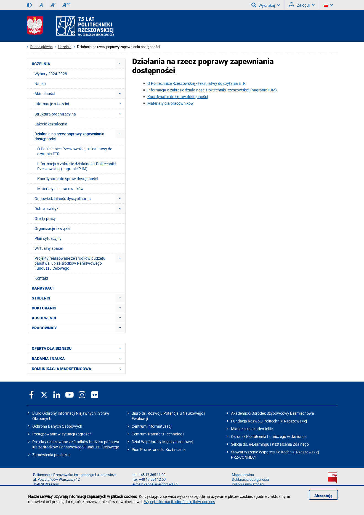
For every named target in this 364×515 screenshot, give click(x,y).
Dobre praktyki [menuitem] (46, 208)
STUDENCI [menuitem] (41, 298)
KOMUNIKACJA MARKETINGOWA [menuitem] (78, 368)
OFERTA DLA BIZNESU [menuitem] (78, 348)
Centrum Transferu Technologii (158, 434)
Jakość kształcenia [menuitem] (50, 124)
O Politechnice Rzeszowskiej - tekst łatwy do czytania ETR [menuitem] (74, 151)
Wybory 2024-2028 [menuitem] (50, 73)
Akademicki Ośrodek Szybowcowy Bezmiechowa (272, 413)
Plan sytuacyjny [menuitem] (48, 238)
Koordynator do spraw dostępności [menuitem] (67, 178)
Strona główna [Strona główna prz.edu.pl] (41, 46)
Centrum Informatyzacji (152, 426)
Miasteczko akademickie (252, 428)
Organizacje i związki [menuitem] (52, 228)
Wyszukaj (265, 5)
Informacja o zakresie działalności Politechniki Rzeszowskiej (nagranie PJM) (212, 90)
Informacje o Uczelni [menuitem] (79, 103)
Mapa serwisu (243, 474)
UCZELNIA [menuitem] (41, 64)
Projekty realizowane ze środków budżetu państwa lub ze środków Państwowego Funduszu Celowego (75, 444)
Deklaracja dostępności (250, 479)
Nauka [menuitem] (40, 83)
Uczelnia (64, 46)
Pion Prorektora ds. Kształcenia (159, 449)
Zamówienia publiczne (51, 454)
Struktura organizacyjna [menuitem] (79, 113)
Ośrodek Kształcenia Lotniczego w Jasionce (268, 436)
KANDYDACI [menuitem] (43, 288)
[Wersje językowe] (328, 5)
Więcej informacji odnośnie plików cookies (179, 501)
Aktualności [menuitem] (44, 93)
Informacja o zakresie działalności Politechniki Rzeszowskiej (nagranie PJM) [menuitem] (76, 166)
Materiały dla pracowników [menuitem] (60, 188)
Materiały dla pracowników (170, 103)
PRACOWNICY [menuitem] (44, 328)
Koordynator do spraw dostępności (177, 96)
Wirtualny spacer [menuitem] (48, 248)
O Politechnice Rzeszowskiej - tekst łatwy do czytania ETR (196, 83)
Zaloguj (302, 5)
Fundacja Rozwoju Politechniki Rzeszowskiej (269, 421)
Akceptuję (323, 495)
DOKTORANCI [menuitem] (44, 308)
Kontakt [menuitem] (41, 278)
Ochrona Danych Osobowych (57, 426)
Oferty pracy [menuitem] (45, 218)
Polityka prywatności (248, 484)
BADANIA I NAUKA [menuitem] (78, 358)
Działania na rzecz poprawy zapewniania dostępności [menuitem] (69, 136)
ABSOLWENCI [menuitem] (44, 318)
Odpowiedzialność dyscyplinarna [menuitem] (62, 198)
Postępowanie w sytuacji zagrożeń (62, 434)
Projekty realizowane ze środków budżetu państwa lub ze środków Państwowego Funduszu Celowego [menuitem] (69, 263)
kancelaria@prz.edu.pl (161, 484)
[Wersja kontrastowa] (29, 5)
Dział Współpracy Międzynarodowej (162, 441)
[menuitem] (120, 63)
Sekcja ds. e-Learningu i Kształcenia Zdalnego (270, 444)
